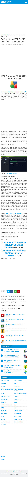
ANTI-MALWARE (5, 381)
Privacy (12, 471)
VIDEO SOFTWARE (18, 422)
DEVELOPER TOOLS (5, 396)
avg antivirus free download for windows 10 (13, 298)
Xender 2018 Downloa (11, 173)
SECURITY (3, 419)
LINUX (2, 408)
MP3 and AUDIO (18, 410)
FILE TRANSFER (17, 399)
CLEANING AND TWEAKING (7, 389)
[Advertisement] (14, 20)
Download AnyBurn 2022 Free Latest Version (16, 340)
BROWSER (3, 386)
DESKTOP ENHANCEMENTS (20, 393)
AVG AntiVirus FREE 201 (15, 295)
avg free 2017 (9, 302)
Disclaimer (8, 471)
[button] (26, 2)
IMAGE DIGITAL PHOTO (6, 405)
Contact (16, 471)
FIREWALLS (3, 402)
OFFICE (2, 416)
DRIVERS (16, 396)
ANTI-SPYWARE (18, 381)
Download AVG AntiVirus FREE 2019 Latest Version (13, 245)
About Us (20, 471)
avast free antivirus (7, 295)
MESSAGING (3, 410)
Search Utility (17, 416)
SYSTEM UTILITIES (5, 422)
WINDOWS (9, 44)
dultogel (3, 456)
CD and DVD (17, 386)
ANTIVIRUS (3, 44)
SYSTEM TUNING (18, 419)
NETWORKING (17, 413)
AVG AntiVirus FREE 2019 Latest (14, 213)
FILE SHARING (4, 399)
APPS (15, 383)
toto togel (3, 459)
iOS (15, 405)
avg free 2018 (15, 302)
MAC (6, 44)
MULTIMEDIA (4, 413)
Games (15, 402)
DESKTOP (3, 393)
